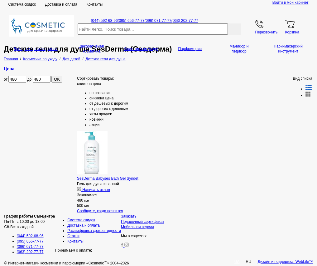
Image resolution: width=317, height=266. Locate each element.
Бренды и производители (36, 49)
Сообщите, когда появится (100, 211)
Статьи (73, 236)
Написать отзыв (93, 190)
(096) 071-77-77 (158, 20)
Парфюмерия (190, 49)
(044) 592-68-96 (104, 20)
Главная (11, 59)
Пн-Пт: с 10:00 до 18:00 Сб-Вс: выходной (29, 221)
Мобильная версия (137, 227)
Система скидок (22, 4)
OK (57, 79)
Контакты (94, 4)
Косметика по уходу (141, 49)
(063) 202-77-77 (184, 20)
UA (237, 261)
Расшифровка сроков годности (94, 230)
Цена (9, 68)
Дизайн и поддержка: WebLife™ (285, 261)
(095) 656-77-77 (131, 20)
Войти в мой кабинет (290, 2)
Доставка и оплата (61, 4)
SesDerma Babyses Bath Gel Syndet (107, 178)
